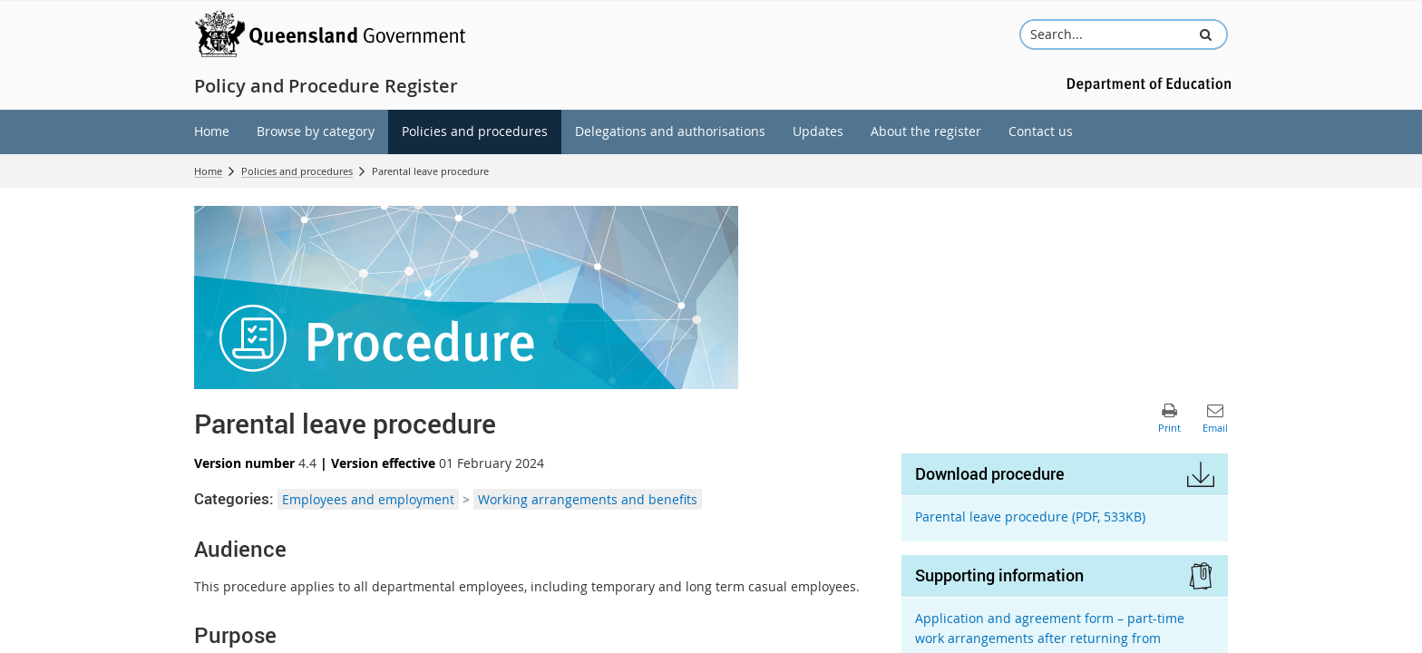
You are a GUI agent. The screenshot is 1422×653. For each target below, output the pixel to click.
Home (208, 171)
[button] (1205, 34)
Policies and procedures (297, 171)
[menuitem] (211, 132)
